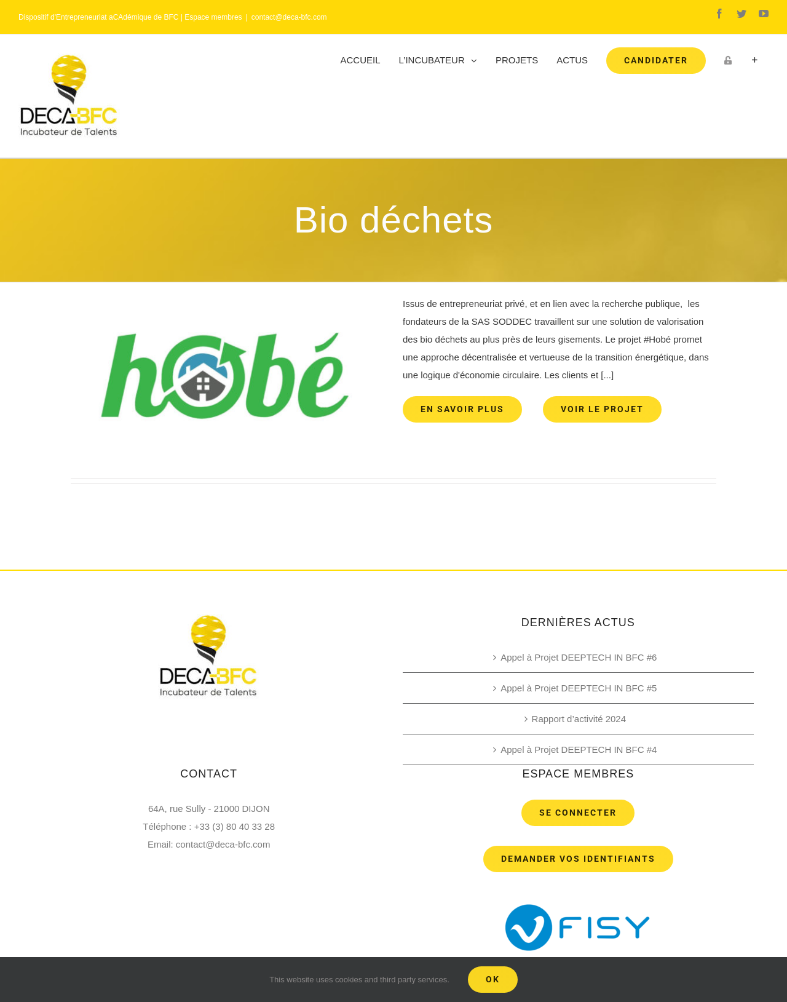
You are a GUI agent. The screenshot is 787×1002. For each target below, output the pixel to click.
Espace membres (213, 17)
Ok (493, 979)
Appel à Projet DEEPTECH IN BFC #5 (578, 688)
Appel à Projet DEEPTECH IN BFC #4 (578, 749)
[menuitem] (360, 60)
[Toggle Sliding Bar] (755, 60)
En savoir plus (462, 409)
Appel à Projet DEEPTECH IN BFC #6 (578, 657)
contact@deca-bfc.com (289, 17)
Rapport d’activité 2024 (579, 719)
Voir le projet (602, 409)
